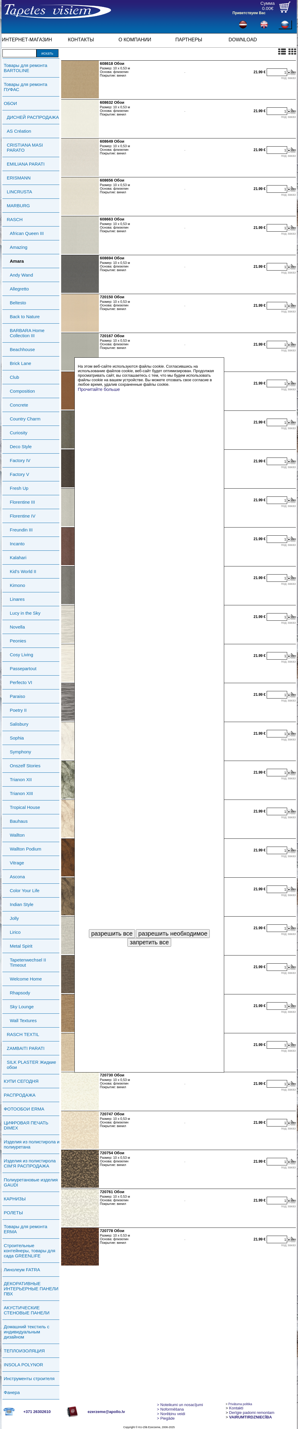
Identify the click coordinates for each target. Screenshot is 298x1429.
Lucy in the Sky (25, 613)
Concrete (19, 404)
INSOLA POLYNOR (23, 1364)
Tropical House (25, 807)
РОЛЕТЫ (13, 1212)
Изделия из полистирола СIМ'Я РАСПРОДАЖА (30, 1163)
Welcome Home (26, 978)
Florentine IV (23, 515)
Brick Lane (20, 363)
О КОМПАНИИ (134, 39)
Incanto (17, 543)
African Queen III (27, 233)
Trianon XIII (21, 793)
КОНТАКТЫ (81, 39)
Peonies (18, 640)
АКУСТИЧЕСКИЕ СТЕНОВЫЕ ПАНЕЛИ (27, 1310)
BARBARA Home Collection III (27, 333)
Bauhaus (19, 821)
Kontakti (236, 1408)
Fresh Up (19, 488)
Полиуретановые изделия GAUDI (31, 1182)
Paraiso (17, 696)
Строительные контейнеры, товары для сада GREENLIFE (29, 1250)
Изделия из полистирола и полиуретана (32, 1144)
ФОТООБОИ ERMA (24, 1108)
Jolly (14, 918)
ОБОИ (10, 103)
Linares (17, 599)
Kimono (17, 585)
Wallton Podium (26, 848)
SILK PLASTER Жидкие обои (31, 1065)
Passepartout (23, 668)
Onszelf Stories (25, 765)
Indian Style (21, 904)
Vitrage (17, 862)
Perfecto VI (21, 682)
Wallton (17, 835)
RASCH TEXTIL (23, 1034)
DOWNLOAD (242, 39)
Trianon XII (21, 779)
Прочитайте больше (99, 389)
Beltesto (18, 302)
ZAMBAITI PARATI (26, 1048)
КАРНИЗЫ (15, 1198)
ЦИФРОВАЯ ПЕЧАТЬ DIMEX (26, 1125)
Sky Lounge (22, 1006)
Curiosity (18, 432)
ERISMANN (19, 177)
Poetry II (18, 710)
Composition (22, 391)
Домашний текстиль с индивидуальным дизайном (26, 1331)
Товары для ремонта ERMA (25, 1229)
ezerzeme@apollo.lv (106, 1411)
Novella (17, 626)
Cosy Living (21, 654)
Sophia (17, 737)
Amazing (18, 247)
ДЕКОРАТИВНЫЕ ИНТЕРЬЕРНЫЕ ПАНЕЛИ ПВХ (31, 1288)
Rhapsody (20, 992)
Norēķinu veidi (171, 1414)
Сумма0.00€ (267, 6)
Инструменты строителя (29, 1378)
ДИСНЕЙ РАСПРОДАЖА (33, 117)
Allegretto (19, 288)
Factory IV (20, 460)
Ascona (17, 876)
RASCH (15, 219)
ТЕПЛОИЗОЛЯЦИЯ (24, 1350)
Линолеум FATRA (22, 1269)
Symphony (20, 751)
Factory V (19, 474)
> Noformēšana (170, 1409)
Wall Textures (23, 1020)
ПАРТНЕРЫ (188, 39)
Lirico (15, 932)
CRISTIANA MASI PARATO (25, 147)
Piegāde (166, 1418)
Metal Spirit (21, 946)
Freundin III (21, 529)
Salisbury (19, 724)
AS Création (19, 131)
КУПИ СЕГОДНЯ (21, 1081)
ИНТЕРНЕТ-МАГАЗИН (27, 39)
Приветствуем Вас (249, 13)
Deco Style (21, 446)
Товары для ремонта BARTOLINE (25, 68)
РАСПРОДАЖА (20, 1095)
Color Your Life (24, 890)
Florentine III (22, 502)
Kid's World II (23, 571)
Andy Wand (21, 274)
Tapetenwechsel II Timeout (28, 962)
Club (14, 377)
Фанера (12, 1392)
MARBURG (18, 205)
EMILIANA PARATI (26, 163)
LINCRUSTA (19, 191)
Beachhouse (22, 349)
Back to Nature (25, 316)
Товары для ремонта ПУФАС (25, 87)
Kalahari (18, 557)
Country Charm (25, 418)
